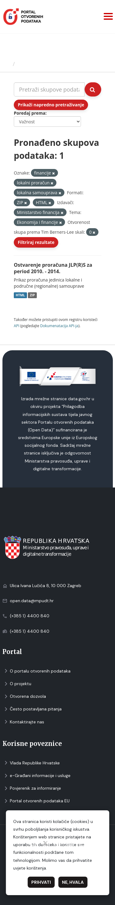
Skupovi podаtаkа (42, 64)
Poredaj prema (29, 113)
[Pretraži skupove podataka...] (49, 89)
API (16, 325)
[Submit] (93, 89)
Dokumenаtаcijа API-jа (59, 325)
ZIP (32, 295)
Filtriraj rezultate (36, 242)
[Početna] (7, 64)
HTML (20, 295)
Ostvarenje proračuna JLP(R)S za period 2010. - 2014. (53, 268)
